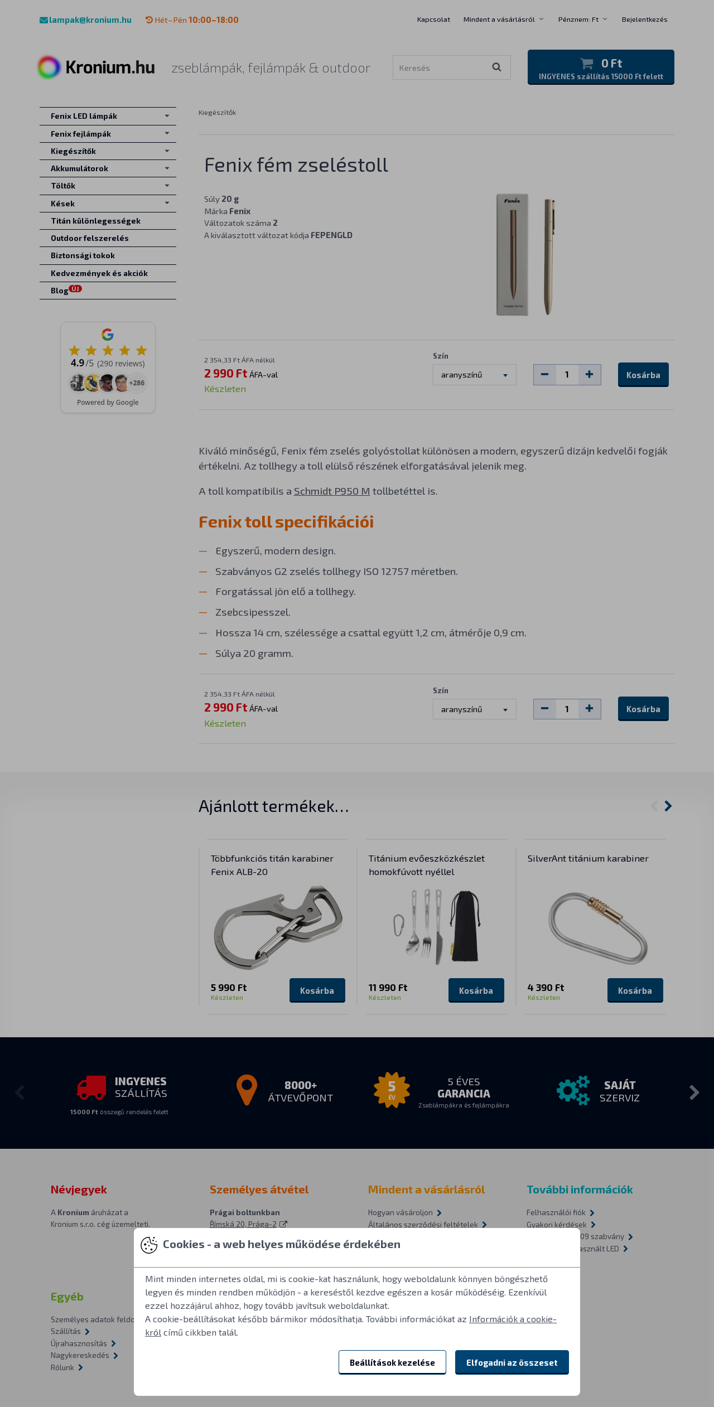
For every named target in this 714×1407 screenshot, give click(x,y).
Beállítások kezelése (392, 1362)
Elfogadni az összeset (512, 1362)
